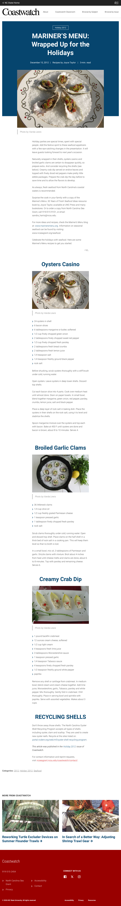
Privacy (9, 889)
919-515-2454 (9, 871)
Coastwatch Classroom (65, 12)
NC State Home (10, 3)
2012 (16, 770)
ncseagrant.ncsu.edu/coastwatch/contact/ (57, 760)
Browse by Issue (112, 12)
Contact (38, 886)
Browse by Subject (90, 12)
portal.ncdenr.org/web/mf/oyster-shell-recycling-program (59, 739)
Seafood (38, 770)
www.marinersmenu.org (46, 225)
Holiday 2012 (69, 746)
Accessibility (40, 880)
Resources (92, 900)
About (45, 12)
